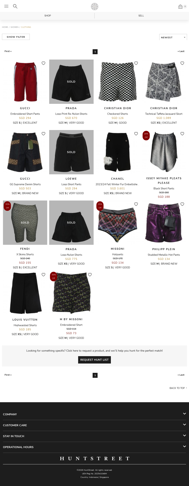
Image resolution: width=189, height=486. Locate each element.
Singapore (104, 477)
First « (8, 51)
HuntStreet (94, 6)
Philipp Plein (163, 249)
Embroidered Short (71, 325)
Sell (141, 15)
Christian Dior (117, 108)
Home (5, 27)
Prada (71, 108)
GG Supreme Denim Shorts (25, 184)
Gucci (25, 108)
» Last (181, 51)
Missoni (118, 249)
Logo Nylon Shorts (71, 255)
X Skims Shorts (25, 254)
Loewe (71, 179)
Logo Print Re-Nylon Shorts (71, 114)
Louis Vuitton (25, 320)
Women (14, 27)
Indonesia (93, 477)
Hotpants (117, 254)
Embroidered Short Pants (25, 114)
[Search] (15, 6)
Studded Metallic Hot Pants (164, 255)
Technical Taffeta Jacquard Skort (163, 114)
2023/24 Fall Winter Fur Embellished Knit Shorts (124, 184)
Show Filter (16, 37)
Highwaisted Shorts (25, 325)
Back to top (177, 388)
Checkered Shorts (117, 114)
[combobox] (173, 37)
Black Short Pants (164, 188)
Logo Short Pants (71, 184)
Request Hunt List (94, 360)
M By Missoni (71, 319)
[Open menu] (6, 6)
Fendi (25, 249)
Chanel (117, 179)
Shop (47, 15)
